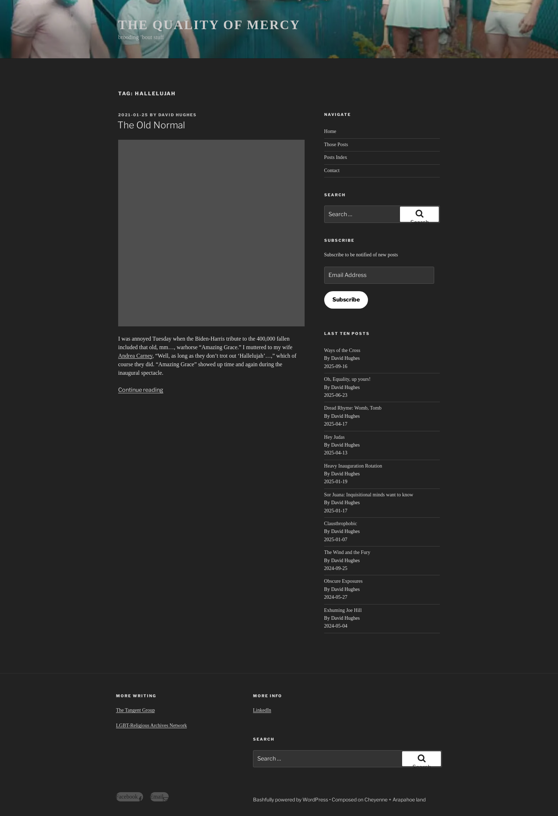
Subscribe (346, 299)
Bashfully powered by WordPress (291, 799)
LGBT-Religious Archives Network (151, 725)
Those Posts (336, 144)
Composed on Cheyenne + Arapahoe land (379, 799)
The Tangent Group (135, 710)
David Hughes (177, 114)
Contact (332, 170)
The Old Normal (151, 124)
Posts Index (335, 157)
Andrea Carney (135, 356)
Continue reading (140, 389)
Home (330, 131)
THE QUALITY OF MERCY (209, 25)
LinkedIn (262, 710)
